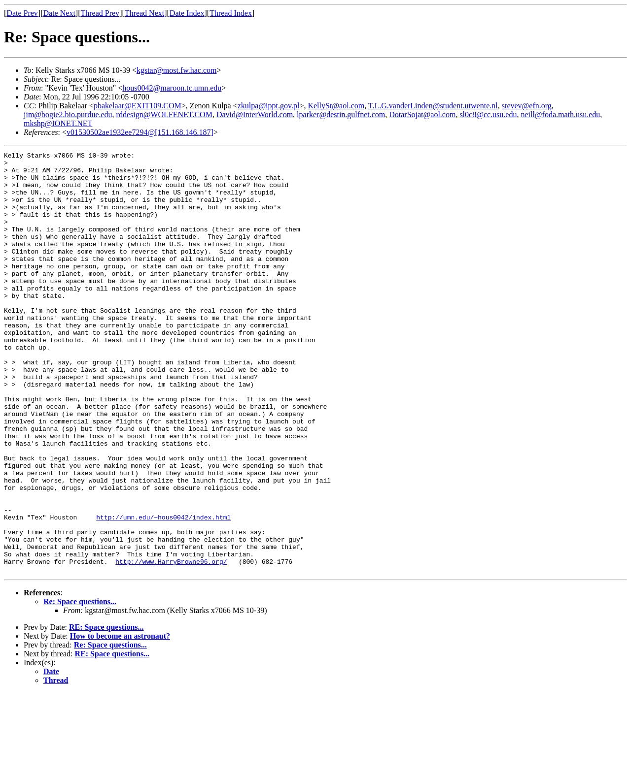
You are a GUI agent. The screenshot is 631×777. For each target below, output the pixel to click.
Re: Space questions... (79, 685)
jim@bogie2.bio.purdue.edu (68, 114)
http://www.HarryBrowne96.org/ (171, 644)
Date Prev (22, 13)
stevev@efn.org (527, 105)
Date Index (187, 13)
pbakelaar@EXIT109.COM (137, 105)
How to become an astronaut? (120, 720)
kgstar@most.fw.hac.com (177, 70)
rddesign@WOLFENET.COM (164, 114)
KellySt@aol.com (336, 105)
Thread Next (144, 13)
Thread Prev (99, 13)
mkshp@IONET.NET (58, 123)
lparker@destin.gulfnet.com (341, 114)
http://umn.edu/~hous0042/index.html (163, 590)
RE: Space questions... (106, 711)
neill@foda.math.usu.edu (560, 114)
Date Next (59, 13)
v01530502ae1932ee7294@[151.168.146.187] (140, 132)
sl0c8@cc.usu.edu (488, 114)
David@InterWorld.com (254, 114)
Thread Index (231, 13)
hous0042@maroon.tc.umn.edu (171, 88)
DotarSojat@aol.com (422, 114)
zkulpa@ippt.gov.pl (269, 105)
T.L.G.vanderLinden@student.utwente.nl (433, 105)
